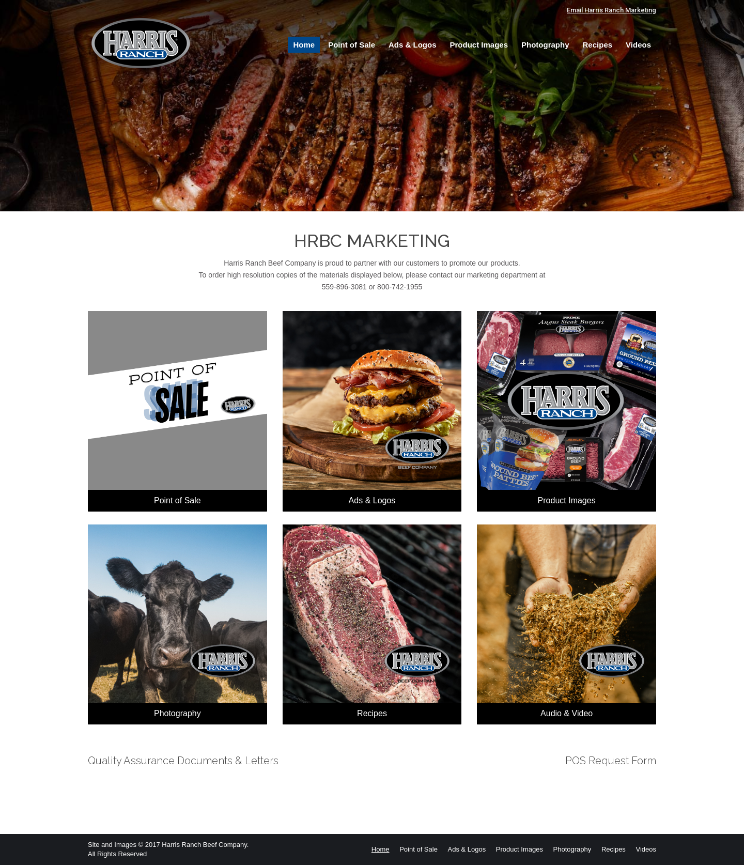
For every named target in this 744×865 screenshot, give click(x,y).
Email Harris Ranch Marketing (611, 10)
